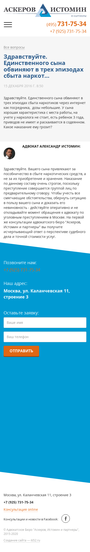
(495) (66, 24)
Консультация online (21, 509)
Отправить (21, 351)
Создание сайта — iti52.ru (22, 540)
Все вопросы (14, 47)
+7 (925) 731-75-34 (68, 31)
